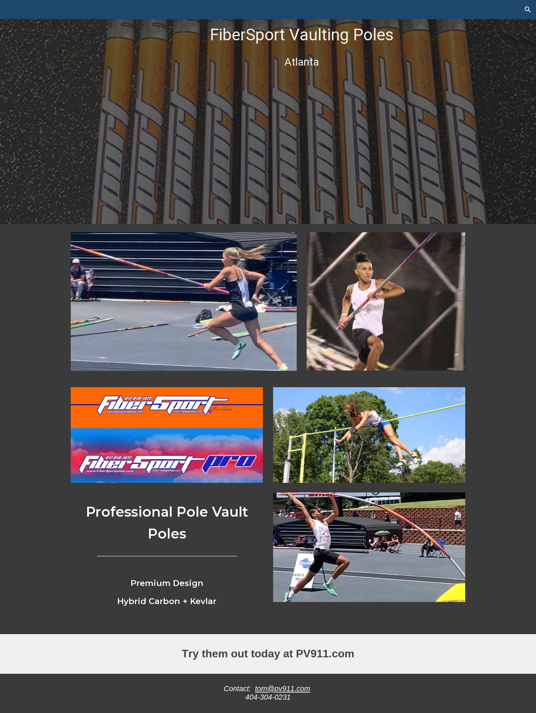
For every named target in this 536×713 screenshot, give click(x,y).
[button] (528, 9)
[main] (301, 112)
